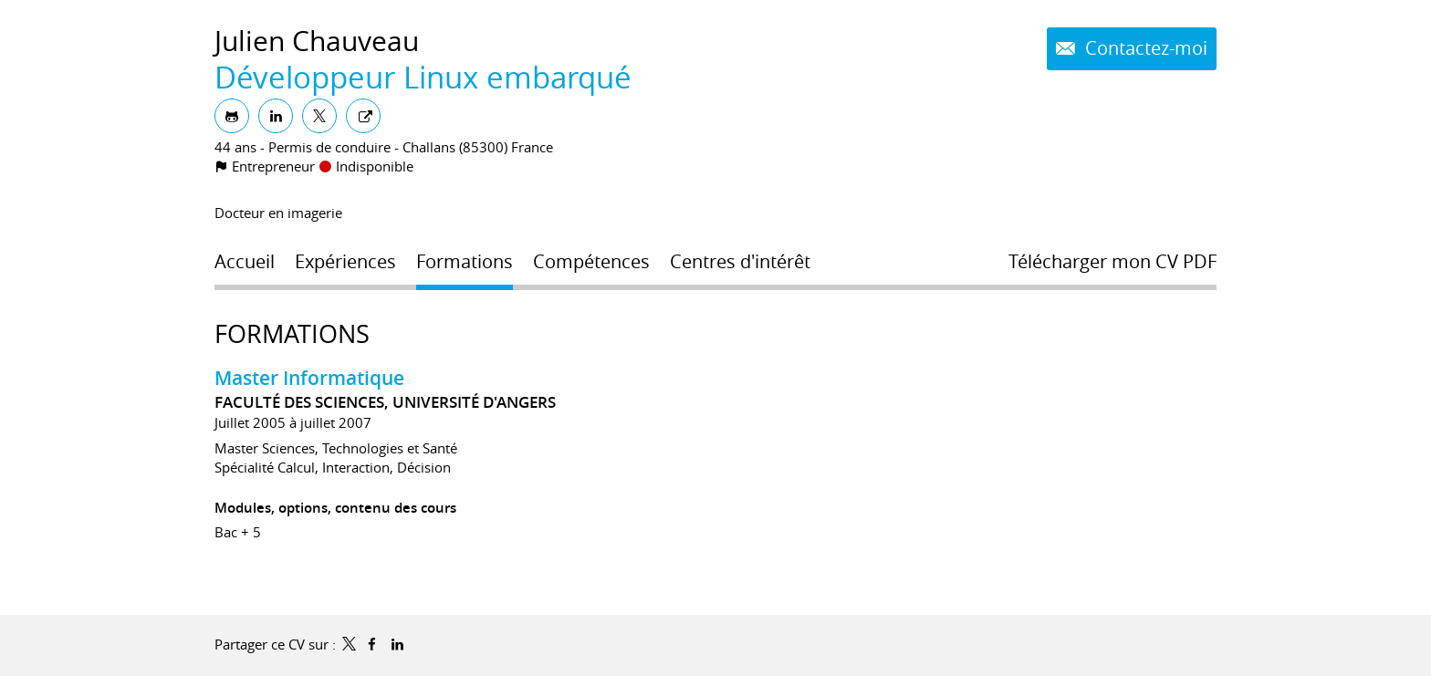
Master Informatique (309, 377)
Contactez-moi (1144, 48)
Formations (292, 333)
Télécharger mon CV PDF (1112, 262)
